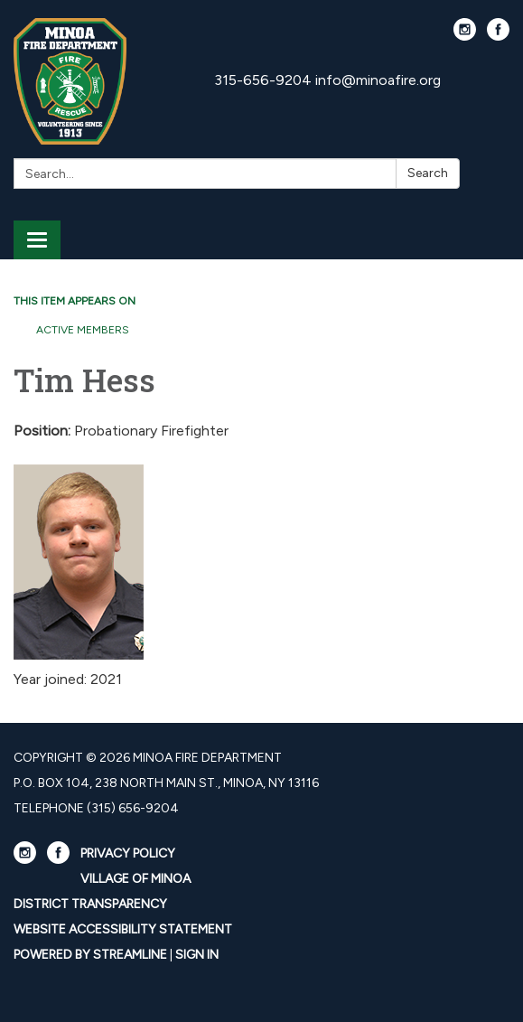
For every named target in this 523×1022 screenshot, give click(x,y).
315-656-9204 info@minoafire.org (327, 80)
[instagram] (464, 35)
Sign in (197, 954)
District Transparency (90, 904)
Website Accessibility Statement (123, 929)
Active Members (82, 329)
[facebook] (498, 35)
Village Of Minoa (135, 878)
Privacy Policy (127, 853)
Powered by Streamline (90, 954)
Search (427, 173)
